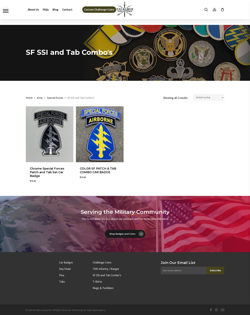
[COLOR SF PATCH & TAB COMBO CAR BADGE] (100, 134)
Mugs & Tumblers (103, 288)
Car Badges (66, 262)
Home (29, 97)
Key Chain (65, 269)
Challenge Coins (102, 262)
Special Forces (55, 97)
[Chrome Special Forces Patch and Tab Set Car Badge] (50, 134)
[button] (125, 234)
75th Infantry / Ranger (106, 269)
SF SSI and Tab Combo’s (107, 275)
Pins (61, 275)
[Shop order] (209, 97)
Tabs (62, 281)
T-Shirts (97, 281)
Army (40, 97)
